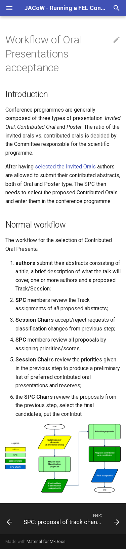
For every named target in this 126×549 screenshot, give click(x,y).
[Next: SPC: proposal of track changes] (71, 519)
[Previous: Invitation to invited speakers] (9, 519)
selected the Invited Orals (65, 166)
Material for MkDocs (46, 541)
